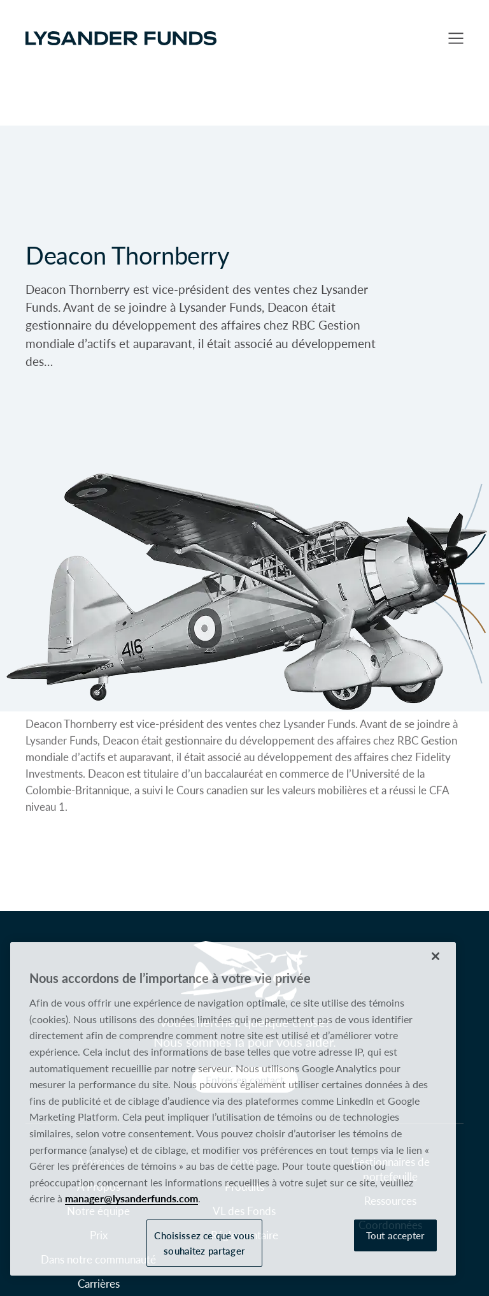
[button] (456, 38)
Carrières (99, 1283)
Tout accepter (395, 1235)
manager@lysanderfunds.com (131, 1198)
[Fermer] (436, 956)
